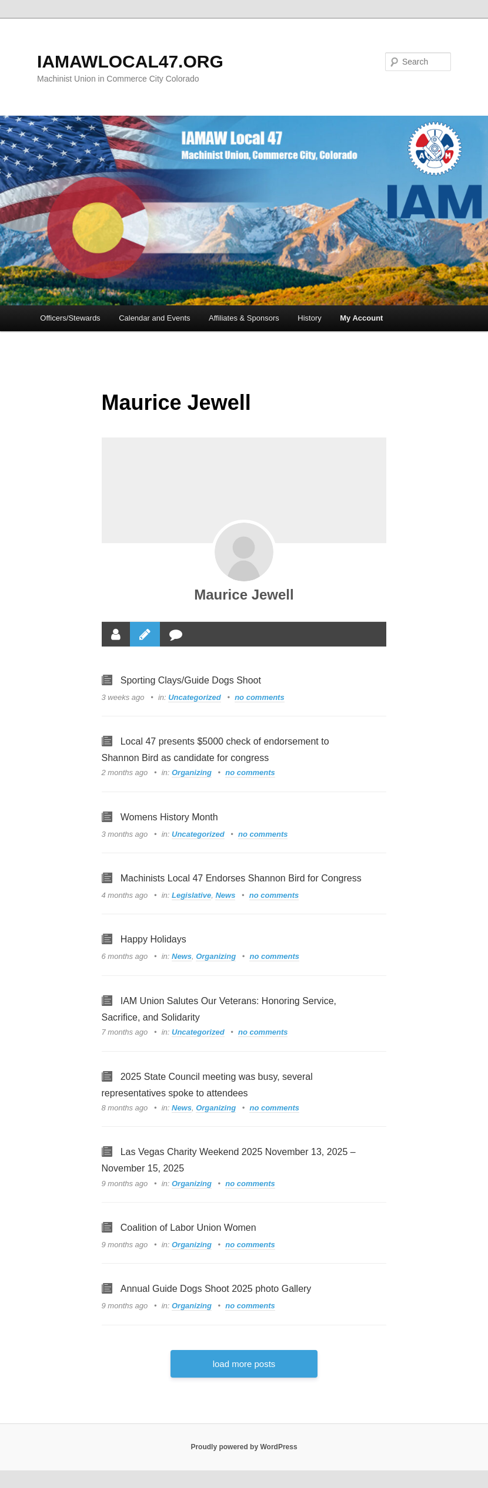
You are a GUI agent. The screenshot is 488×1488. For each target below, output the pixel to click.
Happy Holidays (153, 939)
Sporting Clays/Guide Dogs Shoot (191, 680)
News (225, 895)
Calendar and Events (154, 318)
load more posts (244, 1364)
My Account (361, 318)
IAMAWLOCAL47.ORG (130, 61)
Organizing (192, 772)
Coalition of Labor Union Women (188, 1228)
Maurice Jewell (243, 594)
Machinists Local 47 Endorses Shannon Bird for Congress (241, 878)
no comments (260, 697)
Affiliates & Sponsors (244, 318)
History (309, 318)
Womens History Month (169, 817)
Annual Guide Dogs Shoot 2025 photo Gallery (216, 1289)
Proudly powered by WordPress (243, 1447)
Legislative (191, 895)
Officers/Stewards (70, 318)
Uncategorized (194, 697)
